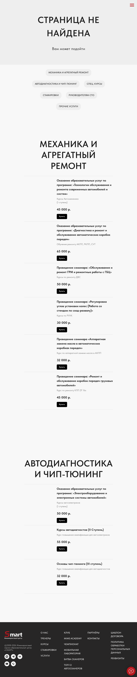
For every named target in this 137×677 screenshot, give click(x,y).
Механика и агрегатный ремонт (68, 72)
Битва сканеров (74, 659)
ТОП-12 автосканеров (73, 667)
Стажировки (51, 95)
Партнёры (93, 632)
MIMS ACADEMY (73, 638)
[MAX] (6, 658)
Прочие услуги (68, 106)
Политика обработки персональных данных (120, 647)
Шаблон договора (117, 634)
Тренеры (46, 638)
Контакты (93, 638)
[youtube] (6, 665)
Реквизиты (117, 658)
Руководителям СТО (81, 95)
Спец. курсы (94, 83)
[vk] (19, 658)
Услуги (45, 655)
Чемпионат (71, 644)
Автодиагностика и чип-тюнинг (56, 83)
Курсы (44, 644)
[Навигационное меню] (132, 5)
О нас (44, 632)
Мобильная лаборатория (72, 652)
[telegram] (13, 658)
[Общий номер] (13, 665)
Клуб (67, 632)
